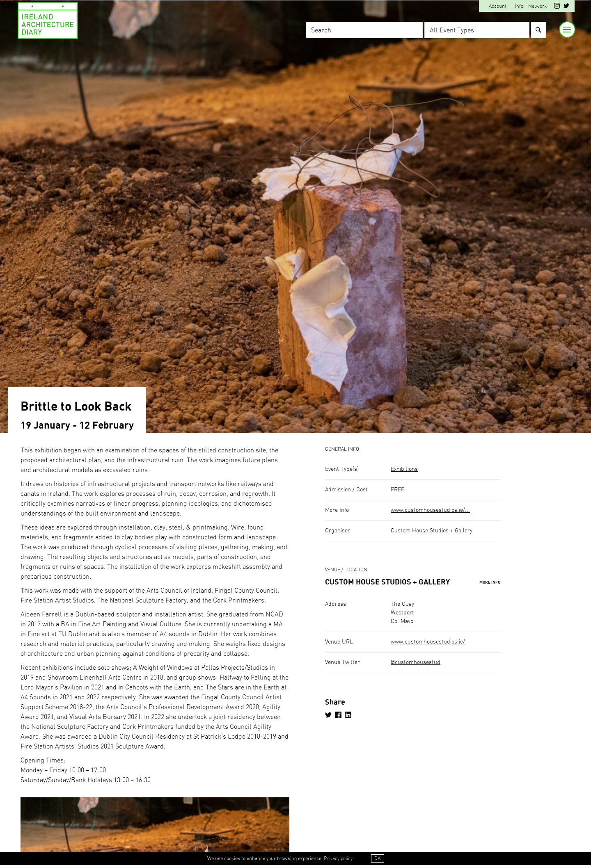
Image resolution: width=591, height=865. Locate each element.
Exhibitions (404, 469)
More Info (489, 582)
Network (537, 6)
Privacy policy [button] (338, 858)
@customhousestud (415, 662)
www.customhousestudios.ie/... (430, 510)
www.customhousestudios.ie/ (428, 642)
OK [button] (377, 858)
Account (497, 6)
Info (519, 6)
